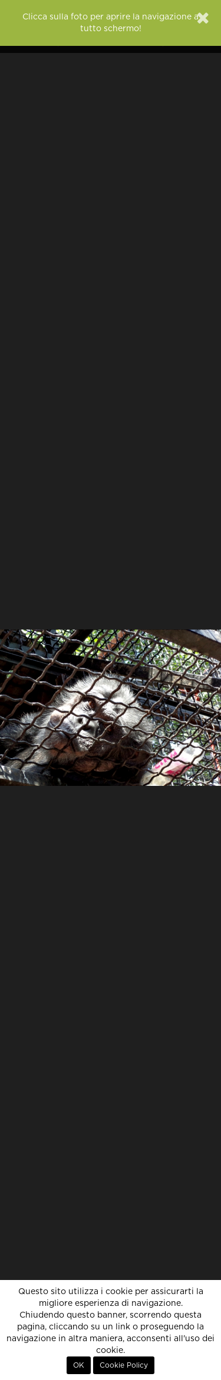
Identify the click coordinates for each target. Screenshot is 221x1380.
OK (78, 1365)
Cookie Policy (124, 1365)
